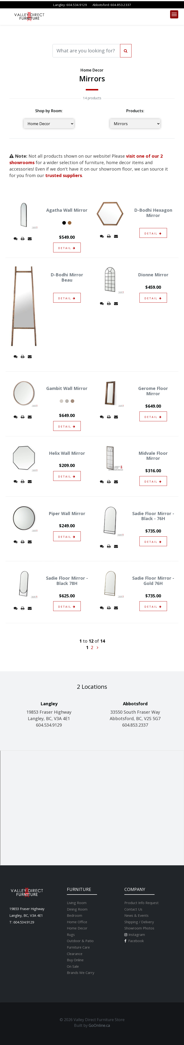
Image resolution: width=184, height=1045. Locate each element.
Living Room (76, 902)
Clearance (74, 953)
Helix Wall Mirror (67, 453)
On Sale (73, 966)
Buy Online (75, 959)
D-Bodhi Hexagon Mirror (153, 212)
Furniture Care (78, 947)
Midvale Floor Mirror (153, 455)
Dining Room (77, 909)
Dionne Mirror (153, 275)
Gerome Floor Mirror (153, 390)
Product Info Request (141, 902)
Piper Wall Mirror (67, 513)
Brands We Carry (80, 972)
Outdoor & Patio (80, 940)
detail (67, 248)
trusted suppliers (63, 175)
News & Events (136, 915)
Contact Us (133, 909)
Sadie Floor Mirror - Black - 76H (153, 516)
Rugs (71, 934)
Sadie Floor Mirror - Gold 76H (153, 580)
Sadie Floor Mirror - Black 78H (67, 580)
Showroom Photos (139, 928)
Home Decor (77, 928)
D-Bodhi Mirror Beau (67, 277)
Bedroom (74, 915)
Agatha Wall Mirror (66, 210)
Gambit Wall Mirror (66, 388)
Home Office (77, 921)
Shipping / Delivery (139, 921)
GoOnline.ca (99, 1025)
